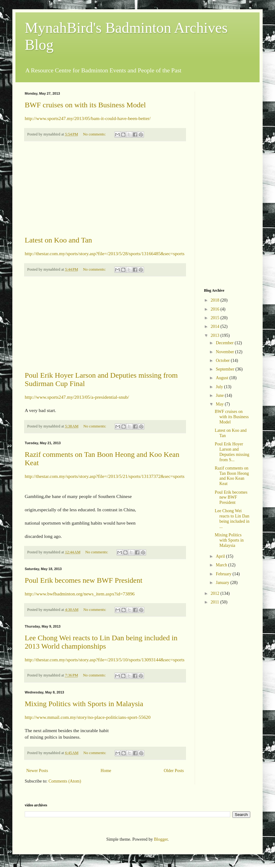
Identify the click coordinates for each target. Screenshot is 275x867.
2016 (216, 309)
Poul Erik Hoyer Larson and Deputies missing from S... (232, 452)
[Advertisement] (105, 188)
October (223, 360)
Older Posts (174, 770)
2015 (216, 317)
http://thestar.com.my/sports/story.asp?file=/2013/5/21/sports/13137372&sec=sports (104, 476)
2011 (215, 602)
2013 (216, 335)
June (220, 395)
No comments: (95, 134)
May (220, 404)
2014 (216, 326)
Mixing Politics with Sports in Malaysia (84, 704)
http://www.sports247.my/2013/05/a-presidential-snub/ (77, 397)
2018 (216, 300)
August (222, 378)
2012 (216, 593)
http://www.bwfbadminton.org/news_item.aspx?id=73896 (80, 593)
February (224, 574)
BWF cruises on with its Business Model (85, 105)
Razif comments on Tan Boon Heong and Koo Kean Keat (232, 476)
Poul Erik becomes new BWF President (83, 580)
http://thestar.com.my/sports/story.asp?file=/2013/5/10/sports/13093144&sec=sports (104, 659)
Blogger (160, 839)
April (221, 556)
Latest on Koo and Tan (58, 240)
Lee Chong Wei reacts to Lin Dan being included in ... (232, 519)
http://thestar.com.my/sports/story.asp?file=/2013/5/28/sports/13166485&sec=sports (104, 253)
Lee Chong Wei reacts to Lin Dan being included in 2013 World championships (101, 642)
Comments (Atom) (65, 781)
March (222, 565)
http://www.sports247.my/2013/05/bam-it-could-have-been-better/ (88, 118)
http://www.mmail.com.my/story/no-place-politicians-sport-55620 (87, 717)
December (225, 343)
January (223, 582)
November (225, 352)
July (220, 386)
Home (106, 770)
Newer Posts (37, 770)
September (225, 369)
